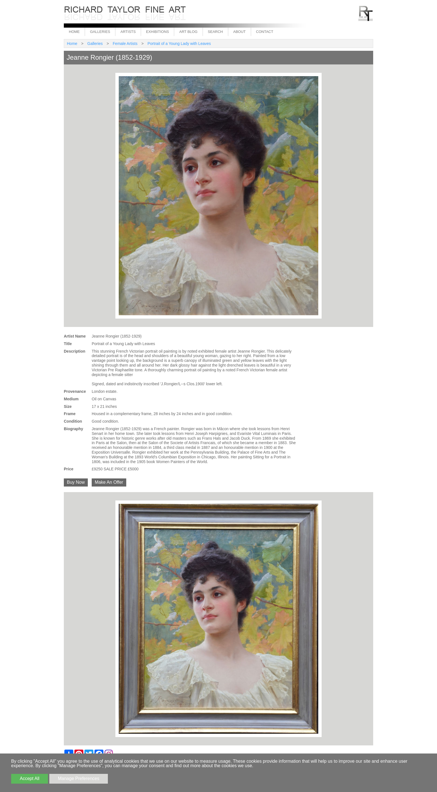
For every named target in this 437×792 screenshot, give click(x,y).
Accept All (29, 778)
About (239, 32)
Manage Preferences (78, 778)
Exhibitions (157, 32)
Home (74, 32)
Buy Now (76, 482)
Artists (128, 32)
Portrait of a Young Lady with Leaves (179, 43)
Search (215, 32)
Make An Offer (109, 482)
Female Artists (125, 43)
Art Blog (188, 32)
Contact (264, 32)
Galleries (100, 32)
